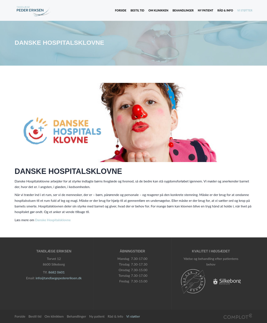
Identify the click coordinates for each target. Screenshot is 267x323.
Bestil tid (137, 10)
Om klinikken (158, 10)
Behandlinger (183, 10)
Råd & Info (225, 10)
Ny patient (205, 10)
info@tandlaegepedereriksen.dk (59, 278)
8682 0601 (56, 272)
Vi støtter (244, 10)
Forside (120, 10)
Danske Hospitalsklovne (53, 220)
